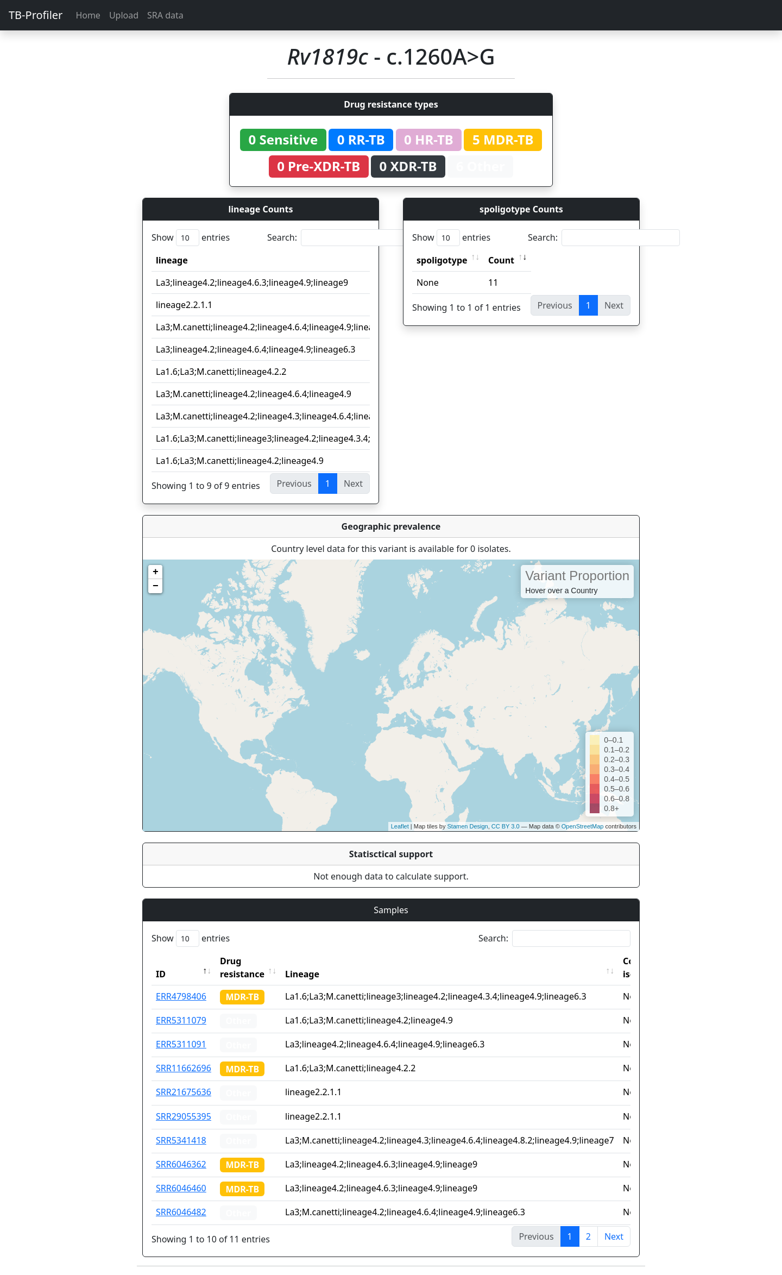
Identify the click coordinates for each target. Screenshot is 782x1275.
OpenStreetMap (583, 826)
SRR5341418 (181, 1140)
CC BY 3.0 (505, 826)
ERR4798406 (181, 996)
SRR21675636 (183, 1092)
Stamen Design (467, 826)
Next (613, 1236)
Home (87, 15)
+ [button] (156, 572)
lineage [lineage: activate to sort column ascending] (172, 260)
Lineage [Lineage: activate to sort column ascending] (302, 974)
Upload (123, 15)
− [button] (156, 586)
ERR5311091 (181, 1044)
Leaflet (400, 826)
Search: (343, 237)
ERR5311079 (181, 1020)
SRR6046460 (181, 1188)
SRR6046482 (181, 1212)
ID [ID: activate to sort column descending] (161, 974)
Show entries (191, 237)
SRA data (165, 15)
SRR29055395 (183, 1116)
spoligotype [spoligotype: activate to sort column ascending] (442, 260)
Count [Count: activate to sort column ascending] (501, 260)
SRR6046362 (181, 1164)
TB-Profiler (35, 15)
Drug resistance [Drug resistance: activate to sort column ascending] (242, 967)
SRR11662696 (183, 1068)
